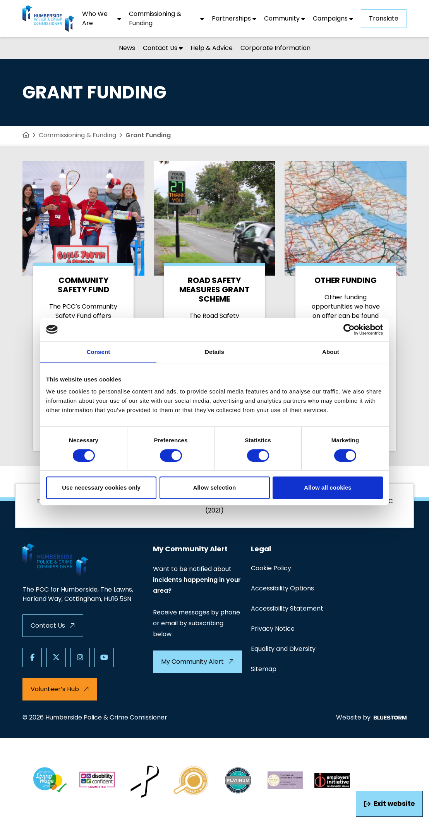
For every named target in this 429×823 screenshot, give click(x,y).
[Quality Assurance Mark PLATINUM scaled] (238, 780)
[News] (127, 48)
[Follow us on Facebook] (32, 657)
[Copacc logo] (191, 780)
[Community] (284, 18)
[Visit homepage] (48, 18)
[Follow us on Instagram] (80, 657)
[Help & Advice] (211, 48)
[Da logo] (332, 780)
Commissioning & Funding (77, 135)
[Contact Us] (163, 48)
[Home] (25, 135)
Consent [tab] (98, 352)
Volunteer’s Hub (60, 689)
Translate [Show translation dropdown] (383, 18)
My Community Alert (197, 661)
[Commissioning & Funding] (166, 18)
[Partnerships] (234, 18)
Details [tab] (214, 352)
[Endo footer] (285, 780)
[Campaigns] (333, 18)
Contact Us (53, 625)
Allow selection (214, 487)
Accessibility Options (282, 588)
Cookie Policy (271, 568)
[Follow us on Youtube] (104, 657)
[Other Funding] (346, 306)
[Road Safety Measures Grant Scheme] (215, 306)
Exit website (389, 803)
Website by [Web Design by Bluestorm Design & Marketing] (371, 717)
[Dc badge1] (97, 780)
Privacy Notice (273, 628)
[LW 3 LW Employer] (50, 780)
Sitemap (263, 668)
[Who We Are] (101, 18)
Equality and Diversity (283, 648)
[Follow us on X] (56, 657)
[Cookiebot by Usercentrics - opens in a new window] (349, 329)
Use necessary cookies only (101, 487)
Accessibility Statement (287, 608)
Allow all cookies (328, 487)
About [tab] (330, 352)
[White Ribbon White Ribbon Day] (144, 780)
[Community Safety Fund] (83, 306)
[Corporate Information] (275, 48)
